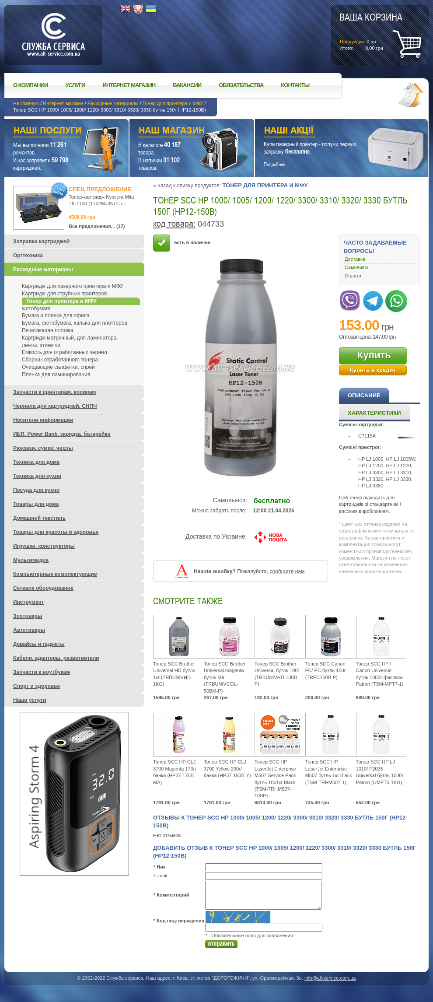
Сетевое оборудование (43, 588)
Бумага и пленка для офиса (55, 315)
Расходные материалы (113, 103)
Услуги (75, 85)
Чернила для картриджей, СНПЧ (55, 406)
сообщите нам (286, 571)
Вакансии (187, 85)
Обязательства (241, 85)
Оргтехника (28, 255)
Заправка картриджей (41, 241)
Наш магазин (176, 131)
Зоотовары (27, 616)
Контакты (295, 85)
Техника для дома (36, 462)
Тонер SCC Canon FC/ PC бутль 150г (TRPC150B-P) (325, 670)
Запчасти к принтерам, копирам (54, 392)
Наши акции (329, 131)
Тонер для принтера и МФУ (173, 103)
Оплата (353, 275)
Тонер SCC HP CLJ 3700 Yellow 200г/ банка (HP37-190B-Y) (227, 768)
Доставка (355, 259)
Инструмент (28, 602)
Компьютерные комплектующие (55, 574)
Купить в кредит (373, 370)
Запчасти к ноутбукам (41, 672)
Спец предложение (100, 189)
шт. (370, 31)
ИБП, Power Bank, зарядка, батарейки (62, 434)
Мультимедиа (31, 560)
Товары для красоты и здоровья (55, 532)
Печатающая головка (47, 330)
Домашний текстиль (39, 518)
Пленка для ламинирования (56, 374)
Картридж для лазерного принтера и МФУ (72, 286)
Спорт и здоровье (36, 686)
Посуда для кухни (36, 490)
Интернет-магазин (63, 103)
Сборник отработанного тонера (60, 360)
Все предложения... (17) (97, 226)
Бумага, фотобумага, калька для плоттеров (74, 323)
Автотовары (29, 630)
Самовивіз (356, 267)
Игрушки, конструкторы (44, 546)
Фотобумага (36, 308)
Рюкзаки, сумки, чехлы (43, 448)
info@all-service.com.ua (330, 978)
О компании (30, 85)
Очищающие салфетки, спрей (58, 367)
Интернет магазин (129, 85)
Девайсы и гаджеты (39, 644)
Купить (374, 355)
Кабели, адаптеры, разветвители (56, 658)
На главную (26, 103)
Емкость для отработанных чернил (64, 352)
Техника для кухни (37, 476)
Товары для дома (36, 504)
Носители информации (43, 420)
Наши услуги (55, 131)
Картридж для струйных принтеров (64, 294)
